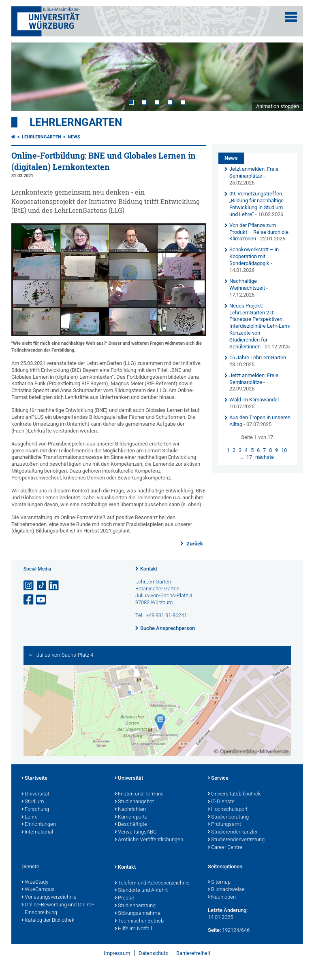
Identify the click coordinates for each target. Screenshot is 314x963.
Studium (32, 802)
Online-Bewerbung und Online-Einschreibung (57, 908)
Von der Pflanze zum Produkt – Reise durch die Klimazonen (258, 232)
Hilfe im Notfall (133, 929)
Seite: (214, 930)
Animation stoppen (277, 106)
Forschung (35, 809)
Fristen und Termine (139, 794)
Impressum (117, 953)
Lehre (29, 817)
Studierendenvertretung (236, 840)
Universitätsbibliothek (234, 794)
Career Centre (225, 847)
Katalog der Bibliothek (47, 920)
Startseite (34, 778)
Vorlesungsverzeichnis (49, 897)
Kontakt (148, 569)
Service (218, 778)
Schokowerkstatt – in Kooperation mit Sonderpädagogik (254, 256)
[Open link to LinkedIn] (54, 586)
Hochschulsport (228, 809)
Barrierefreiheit (193, 953)
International (37, 832)
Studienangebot (134, 802)
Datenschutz (153, 953)
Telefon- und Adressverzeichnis (152, 883)
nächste (264, 457)
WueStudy (34, 882)
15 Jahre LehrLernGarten (257, 357)
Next (289, 76)
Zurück (194, 544)
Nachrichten (130, 809)
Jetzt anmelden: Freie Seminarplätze (253, 172)
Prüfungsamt (224, 824)
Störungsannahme (137, 913)
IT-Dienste (221, 802)
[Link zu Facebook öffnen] (29, 600)
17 (249, 457)
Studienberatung (228, 817)
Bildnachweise (226, 889)
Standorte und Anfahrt (141, 890)
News (74, 137)
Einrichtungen (38, 824)
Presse (124, 898)
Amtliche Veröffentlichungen (149, 840)
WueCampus (38, 889)
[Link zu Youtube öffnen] (41, 600)
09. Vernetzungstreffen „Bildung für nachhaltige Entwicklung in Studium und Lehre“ (256, 204)
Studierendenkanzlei (232, 832)
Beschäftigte (131, 824)
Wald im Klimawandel (254, 400)
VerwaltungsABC (135, 832)
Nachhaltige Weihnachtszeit (247, 284)
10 (284, 450)
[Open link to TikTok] (41, 586)
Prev (25, 76)
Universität (35, 794)
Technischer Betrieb (139, 921)
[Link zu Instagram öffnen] (29, 586)
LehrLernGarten (76, 122)
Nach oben (222, 897)
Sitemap (219, 882)
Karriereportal (132, 817)
